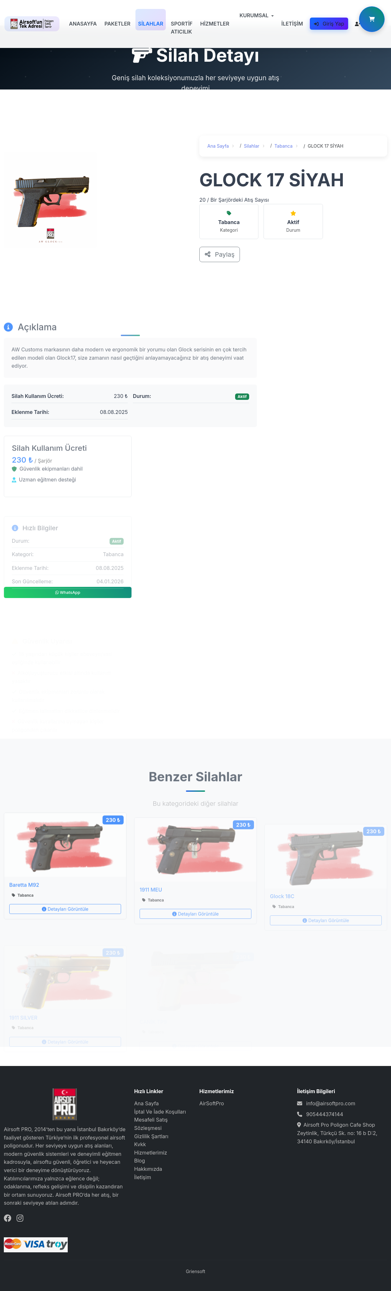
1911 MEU (151, 907)
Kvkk (140, 1144)
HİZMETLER (214, 23)
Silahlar (252, 146)
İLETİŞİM (292, 23)
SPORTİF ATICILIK (182, 27)
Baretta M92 (24, 902)
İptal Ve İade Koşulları (160, 1111)
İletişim (142, 1177)
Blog (139, 1160)
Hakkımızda (148, 1169)
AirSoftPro (211, 1103)
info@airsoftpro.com (331, 1103)
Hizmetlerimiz (150, 1152)
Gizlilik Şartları (151, 1136)
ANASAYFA (83, 23)
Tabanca (284, 146)
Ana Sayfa (218, 146)
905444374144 (324, 1114)
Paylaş (220, 254)
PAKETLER (117, 23)
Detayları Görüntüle (65, 926)
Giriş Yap (329, 23)
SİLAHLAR (150, 23)
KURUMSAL (254, 15)
